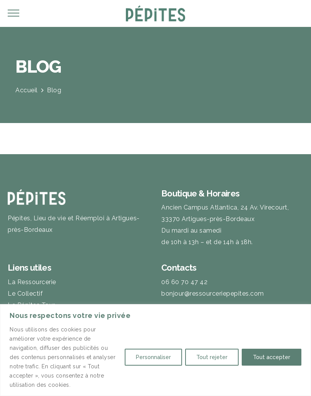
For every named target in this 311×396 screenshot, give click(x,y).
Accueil (26, 90)
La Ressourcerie (32, 282)
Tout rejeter (211, 357)
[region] (155, 350)
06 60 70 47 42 (184, 282)
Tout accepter (271, 357)
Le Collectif (25, 293)
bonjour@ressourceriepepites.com (212, 293)
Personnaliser (153, 357)
